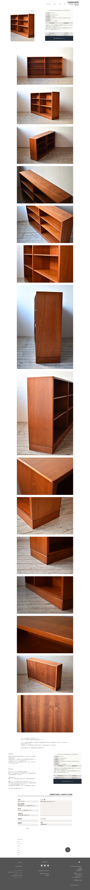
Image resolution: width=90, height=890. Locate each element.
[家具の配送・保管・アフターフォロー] (15, 872)
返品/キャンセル (74, 777)
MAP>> (80, 867)
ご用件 (19, 799)
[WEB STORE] (19, 866)
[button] (79, 862)
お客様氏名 (20, 818)
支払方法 (19, 808)
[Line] (48, 865)
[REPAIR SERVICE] (44, 874)
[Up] (67, 849)
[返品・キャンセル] (18, 873)
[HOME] (20, 862)
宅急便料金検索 (60, 765)
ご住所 (41, 822)
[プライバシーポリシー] (17, 877)
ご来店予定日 (20, 813)
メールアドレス (43, 818)
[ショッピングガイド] (18, 870)
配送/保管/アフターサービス (60, 777)
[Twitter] (45, 865)
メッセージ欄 (42, 799)
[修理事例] (47, 875)
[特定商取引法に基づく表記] (17, 875)
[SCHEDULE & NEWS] (44, 871)
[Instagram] (42, 865)
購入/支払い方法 (60, 775)
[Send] (27, 828)
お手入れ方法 (74, 775)
